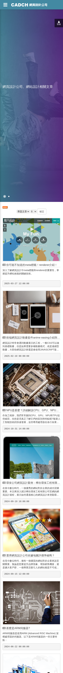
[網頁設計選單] (5, 5)
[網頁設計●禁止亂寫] (4, 196)
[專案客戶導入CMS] (9, 196)
